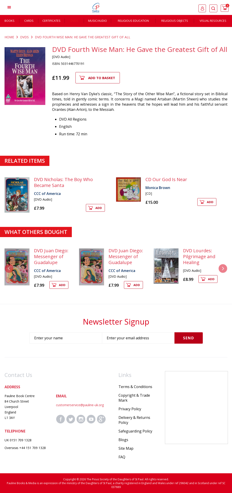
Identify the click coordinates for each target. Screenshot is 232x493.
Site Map (125, 448)
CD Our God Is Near (166, 179)
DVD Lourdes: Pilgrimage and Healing (199, 256)
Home (9, 37)
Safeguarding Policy (135, 431)
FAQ (121, 456)
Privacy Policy (129, 408)
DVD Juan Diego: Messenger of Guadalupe (51, 256)
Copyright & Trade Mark (134, 398)
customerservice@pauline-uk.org (80, 405)
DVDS (24, 37)
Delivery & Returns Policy (134, 420)
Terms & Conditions (135, 386)
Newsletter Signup (116, 321)
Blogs (123, 439)
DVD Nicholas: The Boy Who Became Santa (63, 182)
